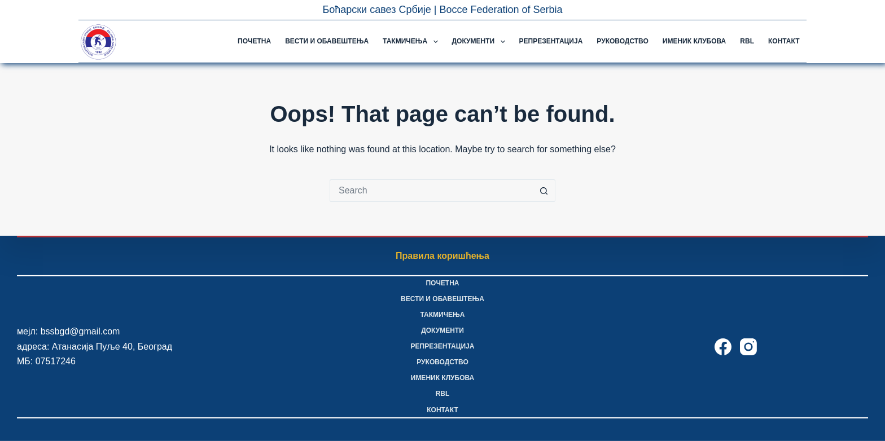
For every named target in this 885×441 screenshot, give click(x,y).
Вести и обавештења (327, 41)
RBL (747, 41)
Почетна (254, 41)
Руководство (622, 41)
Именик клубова (694, 41)
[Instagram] (748, 346)
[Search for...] (431, 190)
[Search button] (544, 190)
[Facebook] (723, 346)
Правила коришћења (442, 256)
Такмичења (412, 41)
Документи (481, 41)
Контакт (784, 41)
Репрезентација (551, 41)
